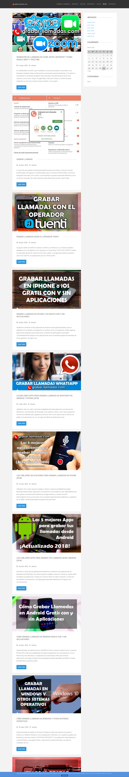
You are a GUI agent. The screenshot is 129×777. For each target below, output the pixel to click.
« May (89, 71)
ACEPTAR (64, 775)
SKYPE (99, 4)
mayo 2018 (91, 33)
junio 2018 (90, 31)
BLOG (105, 4)
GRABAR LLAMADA (24, 159)
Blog (89, 81)
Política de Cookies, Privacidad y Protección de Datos (98, 773)
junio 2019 (90, 25)
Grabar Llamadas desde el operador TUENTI (37, 237)
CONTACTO (112, 4)
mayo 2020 (91, 22)
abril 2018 (90, 36)
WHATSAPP (91, 4)
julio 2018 (90, 28)
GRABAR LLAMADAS (63, 4)
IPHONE (82, 4)
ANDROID (75, 4)
